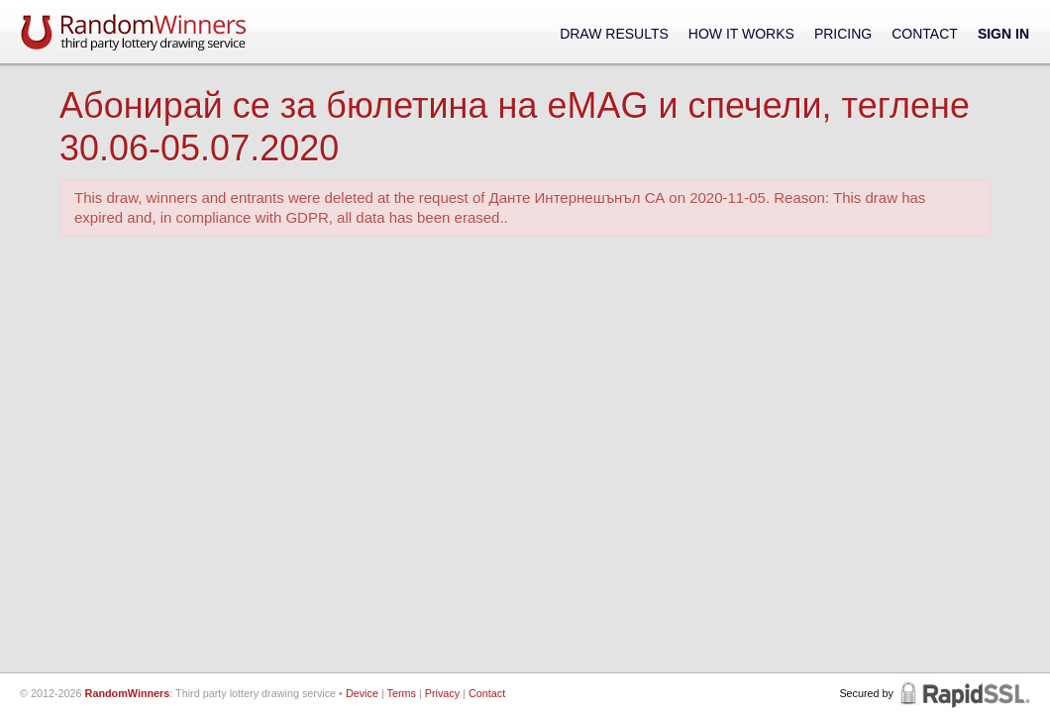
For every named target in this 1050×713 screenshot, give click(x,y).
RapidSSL (963, 693)
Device (362, 693)
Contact (925, 34)
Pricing (843, 34)
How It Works (741, 34)
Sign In (1003, 34)
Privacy (442, 693)
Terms (401, 693)
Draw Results (614, 34)
